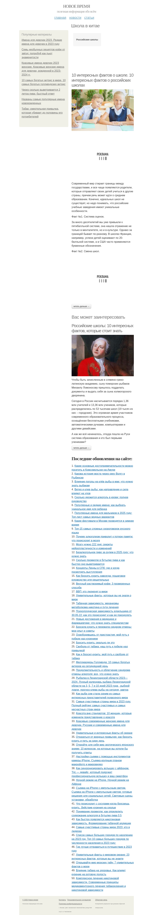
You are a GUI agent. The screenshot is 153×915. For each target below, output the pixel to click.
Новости (75, 17)
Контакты (62, 900)
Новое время (76, 6)
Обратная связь (101, 900)
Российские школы (87, 39)
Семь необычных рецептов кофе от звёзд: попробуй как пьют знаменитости (43, 53)
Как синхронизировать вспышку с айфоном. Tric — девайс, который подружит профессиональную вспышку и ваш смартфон (100, 772)
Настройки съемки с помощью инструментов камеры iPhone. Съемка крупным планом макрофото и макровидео (101, 760)
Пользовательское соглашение (79, 900)
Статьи (89, 17)
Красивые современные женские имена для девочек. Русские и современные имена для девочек (101, 725)
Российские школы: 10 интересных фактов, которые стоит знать (102, 328)
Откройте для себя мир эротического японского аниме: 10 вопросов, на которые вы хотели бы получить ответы (103, 748)
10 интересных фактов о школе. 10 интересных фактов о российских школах (102, 80)
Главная (60, 17)
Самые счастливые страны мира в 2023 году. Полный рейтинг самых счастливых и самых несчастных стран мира (101, 705)
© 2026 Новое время (30, 900)
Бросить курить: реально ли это (95, 642)
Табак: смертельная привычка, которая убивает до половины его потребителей (42, 112)
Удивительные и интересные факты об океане (104, 733)
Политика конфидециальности (70, 904)
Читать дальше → (81, 306)
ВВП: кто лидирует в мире (92, 591)
